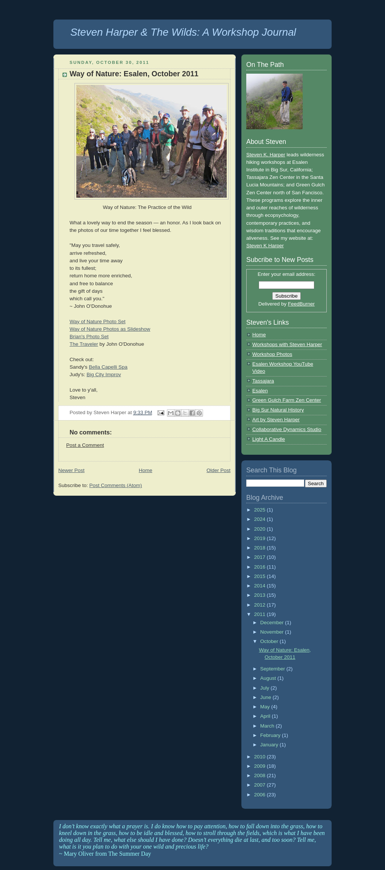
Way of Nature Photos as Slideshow (110, 329)
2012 (260, 605)
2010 (260, 757)
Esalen (260, 390)
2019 (260, 538)
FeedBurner (301, 304)
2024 (260, 519)
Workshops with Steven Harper (287, 344)
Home (145, 470)
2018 (260, 548)
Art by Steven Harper (276, 419)
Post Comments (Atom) (115, 485)
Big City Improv (103, 374)
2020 (260, 529)
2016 (260, 567)
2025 (260, 510)
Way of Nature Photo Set (98, 321)
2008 (260, 775)
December (272, 622)
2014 (260, 586)
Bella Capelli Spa (108, 367)
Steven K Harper (265, 245)
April (266, 716)
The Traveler (84, 344)
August (268, 678)
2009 (260, 766)
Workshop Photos (272, 354)
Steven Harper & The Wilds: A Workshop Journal (183, 32)
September (273, 669)
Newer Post (71, 470)
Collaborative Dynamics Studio (286, 429)
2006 (260, 794)
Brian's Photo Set (89, 336)
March (268, 726)
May (265, 707)
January (270, 744)
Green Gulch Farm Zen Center (286, 400)
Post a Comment (85, 445)
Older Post (218, 470)
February (271, 735)
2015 (260, 576)
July (265, 688)
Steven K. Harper (265, 154)
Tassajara (263, 381)
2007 (260, 785)
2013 (260, 595)
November (272, 632)
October (270, 641)
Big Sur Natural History (278, 410)
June (266, 697)
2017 (260, 557)
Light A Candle (268, 439)
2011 (260, 614)
